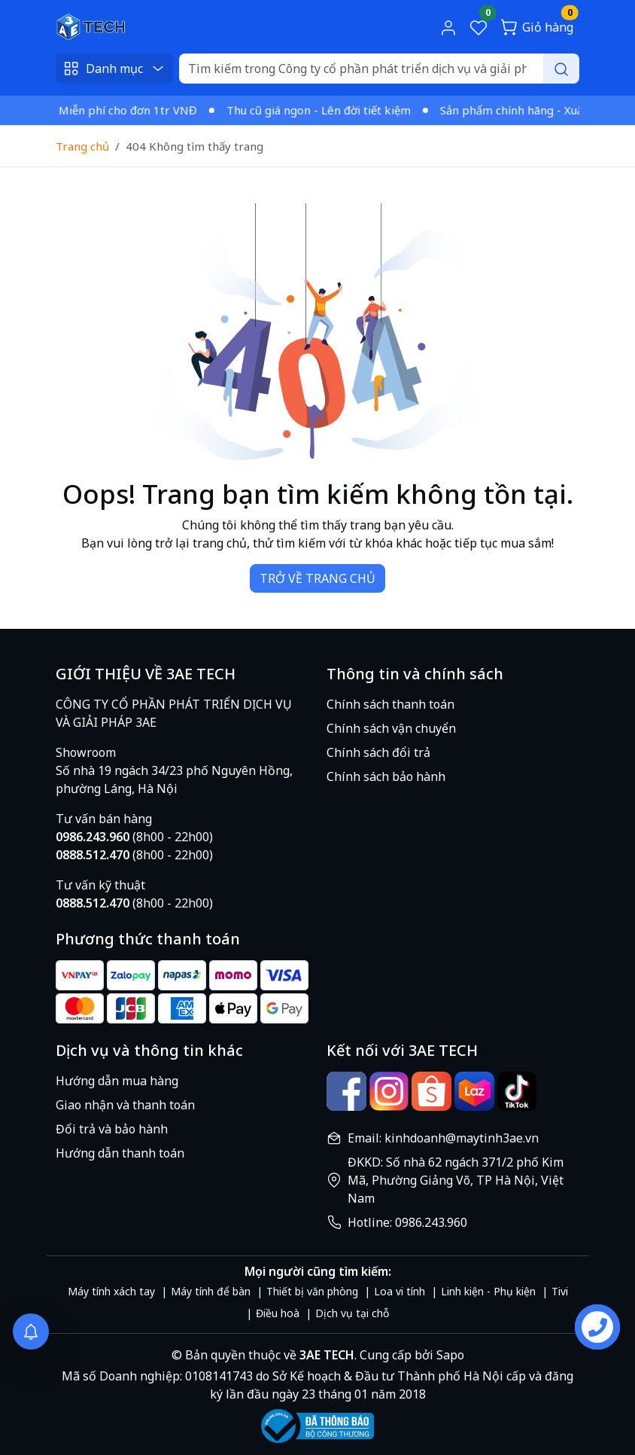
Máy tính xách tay (111, 1291)
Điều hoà (277, 1313)
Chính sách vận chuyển (391, 728)
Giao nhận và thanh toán (125, 1105)
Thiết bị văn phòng (312, 1291)
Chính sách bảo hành (386, 776)
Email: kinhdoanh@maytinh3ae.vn (443, 1138)
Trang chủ (82, 146)
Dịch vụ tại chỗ (352, 1313)
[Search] (379, 68)
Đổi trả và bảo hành (112, 1129)
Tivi (559, 1291)
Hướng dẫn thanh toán (120, 1153)
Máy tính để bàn (211, 1291)
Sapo (448, 1355)
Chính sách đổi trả (378, 752)
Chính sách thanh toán (390, 704)
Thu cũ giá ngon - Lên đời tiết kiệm (323, 109)
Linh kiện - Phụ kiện (488, 1291)
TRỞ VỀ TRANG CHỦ (317, 578)
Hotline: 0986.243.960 (407, 1222)
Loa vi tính (399, 1291)
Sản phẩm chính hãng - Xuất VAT (530, 109)
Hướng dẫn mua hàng (117, 1080)
